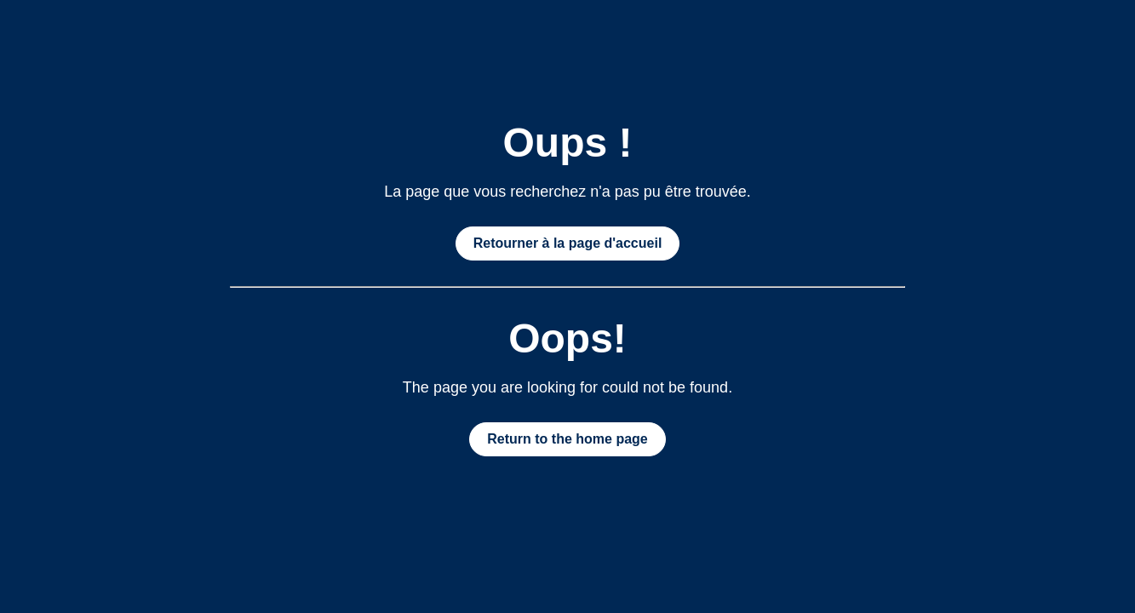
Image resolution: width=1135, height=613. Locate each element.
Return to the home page (567, 439)
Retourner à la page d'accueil (567, 243)
